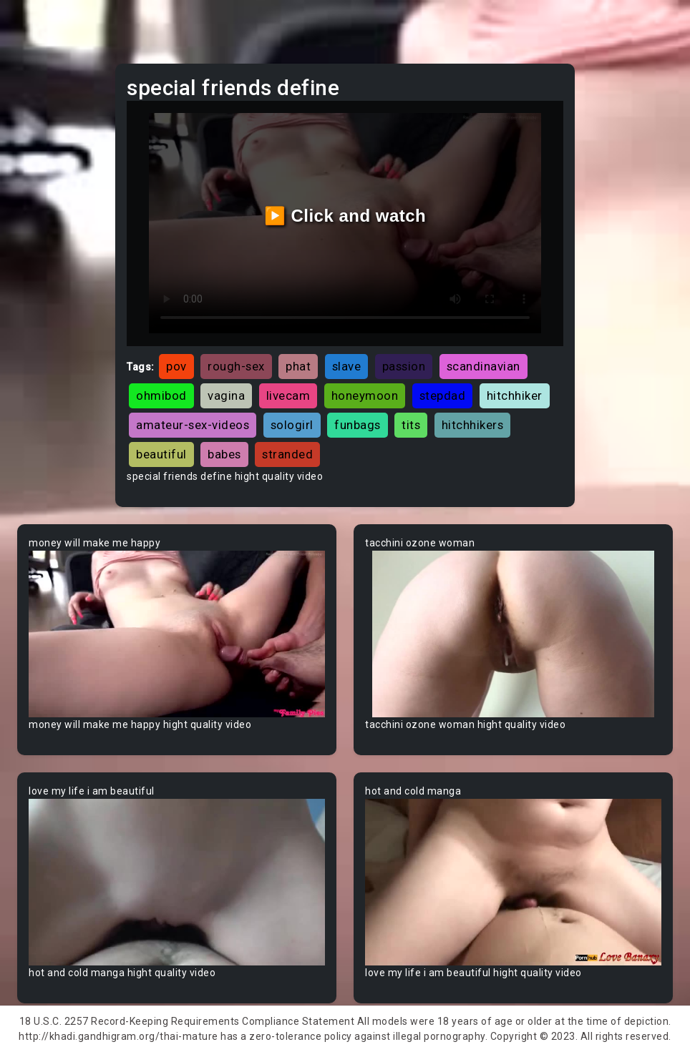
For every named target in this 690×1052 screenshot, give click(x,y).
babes (224, 454)
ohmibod (161, 395)
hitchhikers (473, 425)
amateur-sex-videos (192, 425)
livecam (288, 395)
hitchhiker (515, 395)
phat (298, 366)
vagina (226, 395)
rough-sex (236, 366)
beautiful (161, 454)
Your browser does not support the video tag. (177, 634)
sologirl (292, 425)
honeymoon (365, 395)
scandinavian (483, 366)
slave (346, 366)
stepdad (442, 395)
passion (404, 366)
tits (411, 425)
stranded (287, 454)
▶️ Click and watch (345, 215)
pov (176, 366)
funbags (357, 425)
